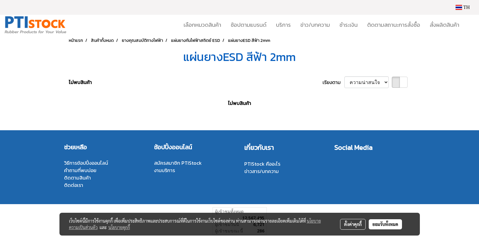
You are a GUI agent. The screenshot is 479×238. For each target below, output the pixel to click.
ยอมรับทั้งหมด (385, 224)
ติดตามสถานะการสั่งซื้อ (393, 25)
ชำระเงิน (348, 25)
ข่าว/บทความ (315, 25)
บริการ (283, 25)
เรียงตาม (333, 82)
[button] (469, 24)
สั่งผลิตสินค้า (444, 25)
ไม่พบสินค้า (80, 82)
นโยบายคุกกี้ (119, 227)
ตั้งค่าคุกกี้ (353, 224)
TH (463, 7)
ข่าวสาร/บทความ (261, 171)
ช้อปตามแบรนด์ (248, 25)
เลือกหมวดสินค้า (202, 25)
